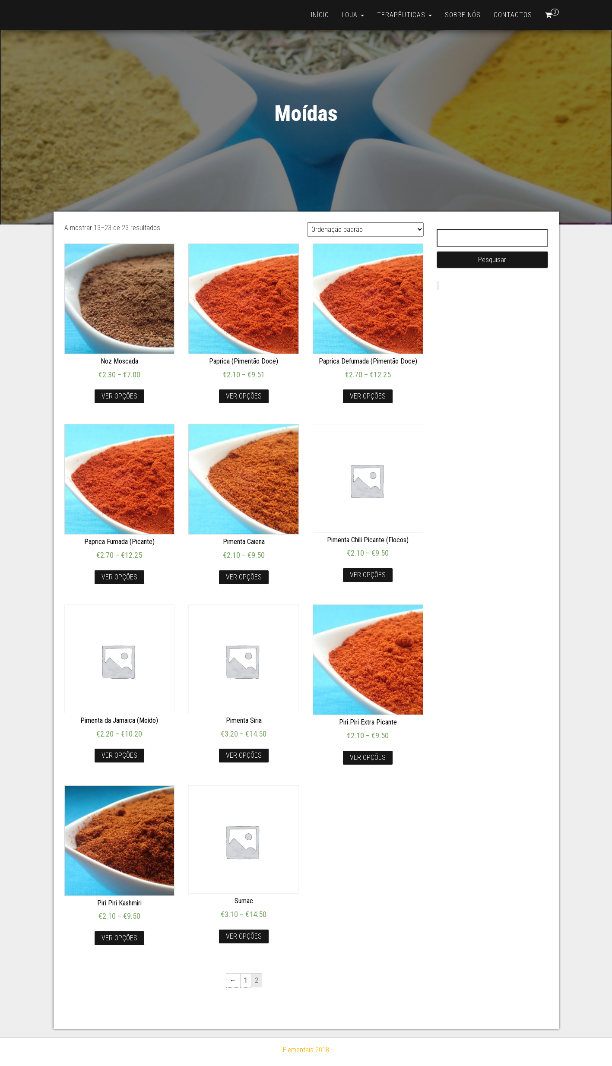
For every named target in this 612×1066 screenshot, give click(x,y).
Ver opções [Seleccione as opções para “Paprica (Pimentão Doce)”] (244, 396)
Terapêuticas (404, 15)
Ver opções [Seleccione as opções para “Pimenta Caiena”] (244, 577)
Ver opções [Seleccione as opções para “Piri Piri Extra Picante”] (368, 757)
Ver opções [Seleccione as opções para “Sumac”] (244, 936)
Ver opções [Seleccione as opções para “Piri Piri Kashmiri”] (119, 938)
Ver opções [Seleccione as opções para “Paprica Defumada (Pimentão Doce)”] (368, 396)
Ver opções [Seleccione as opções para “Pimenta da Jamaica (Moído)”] (119, 755)
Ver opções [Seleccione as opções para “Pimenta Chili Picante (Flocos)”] (368, 575)
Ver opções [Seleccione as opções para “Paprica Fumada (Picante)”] (119, 577)
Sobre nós (463, 15)
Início (320, 15)
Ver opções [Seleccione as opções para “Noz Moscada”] (119, 396)
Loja (353, 15)
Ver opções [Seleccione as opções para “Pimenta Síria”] (244, 755)
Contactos (513, 15)
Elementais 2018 (306, 1050)
